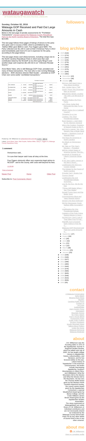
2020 (62, 64)
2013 (62, 259)
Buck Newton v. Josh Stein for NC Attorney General (72, 122)
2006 (62, 275)
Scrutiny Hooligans (77, 322)
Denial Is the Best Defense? (72, 201)
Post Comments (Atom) (22, 179)
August (65, 236)
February (66, 250)
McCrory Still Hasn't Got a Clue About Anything (72, 84)
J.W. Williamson (78, 431)
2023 (62, 58)
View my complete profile (74, 434)
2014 (62, 257)
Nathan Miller (31, 141)
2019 (62, 67)
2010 (62, 266)
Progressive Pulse (77, 318)
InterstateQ (80, 311)
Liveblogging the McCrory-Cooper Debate (72, 166)
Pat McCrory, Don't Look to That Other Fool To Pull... (72, 218)
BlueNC (81, 300)
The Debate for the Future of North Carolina (73, 170)
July (64, 238)
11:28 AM (10, 166)
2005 (62, 278)
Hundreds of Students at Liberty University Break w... (72, 156)
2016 (62, 74)
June (64, 241)
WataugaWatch (23, 12)
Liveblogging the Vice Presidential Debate (70, 210)
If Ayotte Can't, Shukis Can (72, 173)
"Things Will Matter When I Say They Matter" (72, 189)
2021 (62, 62)
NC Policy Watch (78, 315)
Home (29, 174)
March (65, 248)
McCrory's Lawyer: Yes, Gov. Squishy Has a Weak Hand (73, 130)
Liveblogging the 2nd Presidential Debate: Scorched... (70, 180)
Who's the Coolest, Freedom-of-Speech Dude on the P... (73, 126)
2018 (62, 69)
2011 (62, 264)
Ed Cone (81, 305)
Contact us (80, 303)
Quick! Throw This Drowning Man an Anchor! (72, 90)
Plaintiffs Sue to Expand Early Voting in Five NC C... (71, 223)
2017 (62, 71)
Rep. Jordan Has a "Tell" (71, 87)
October (65, 81)
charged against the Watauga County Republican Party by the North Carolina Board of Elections (27, 36)
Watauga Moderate (77, 332)
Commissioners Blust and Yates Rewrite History (71, 197)
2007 (62, 273)
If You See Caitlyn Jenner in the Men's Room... (72, 161)
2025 (62, 53)
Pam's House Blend (76, 317)
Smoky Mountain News (75, 324)
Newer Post (6, 174)
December (66, 76)
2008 (62, 271)
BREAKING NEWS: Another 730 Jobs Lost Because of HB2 (72, 95)
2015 (62, 255)
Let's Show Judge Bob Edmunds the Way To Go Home (72, 106)
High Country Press (76, 309)
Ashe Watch (79, 296)
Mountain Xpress (77, 313)
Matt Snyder (22, 141)
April (64, 245)
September (66, 234)
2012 (62, 262)
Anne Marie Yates (12, 141)
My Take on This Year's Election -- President (70, 147)
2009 (62, 269)
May (64, 243)
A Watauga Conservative (75, 294)
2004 (62, 280)
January (65, 252)
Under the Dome (78, 328)
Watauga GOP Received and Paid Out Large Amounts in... (73, 230)
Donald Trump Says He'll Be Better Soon (72, 193)
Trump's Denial (67, 175)
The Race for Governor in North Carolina (71, 139)
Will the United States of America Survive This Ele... (73, 151)
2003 (62, 282)
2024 (62, 55)
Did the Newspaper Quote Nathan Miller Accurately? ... (72, 205)
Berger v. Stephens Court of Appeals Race (72, 134)
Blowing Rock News (76, 298)
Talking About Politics (76, 326)
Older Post (51, 174)
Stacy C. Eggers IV (42, 141)
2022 (62, 60)
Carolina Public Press (76, 301)
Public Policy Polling (76, 320)
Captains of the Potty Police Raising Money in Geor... (72, 214)
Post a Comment (7, 170)
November (66, 78)
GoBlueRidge (79, 307)
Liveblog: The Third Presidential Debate (70, 118)
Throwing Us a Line (69, 114)
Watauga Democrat (77, 330)
